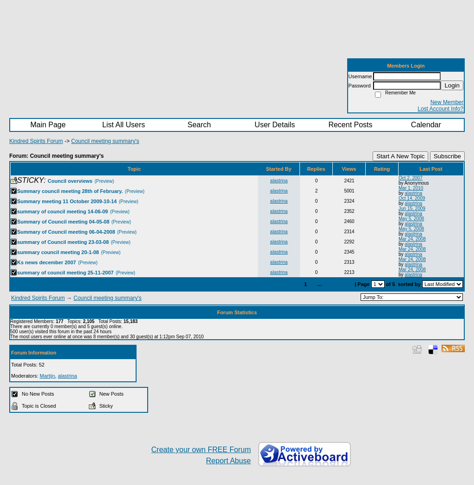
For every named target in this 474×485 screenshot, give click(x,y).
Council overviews (70, 181)
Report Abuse (228, 461)
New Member (446, 102)
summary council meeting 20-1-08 (58, 252)
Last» (344, 284)
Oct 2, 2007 (411, 177)
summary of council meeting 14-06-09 (62, 211)
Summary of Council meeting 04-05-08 (63, 221)
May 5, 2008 (411, 218)
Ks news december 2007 (46, 262)
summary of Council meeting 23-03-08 (63, 242)
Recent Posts (350, 125)
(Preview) (104, 181)
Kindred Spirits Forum (36, 141)
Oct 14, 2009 (412, 198)
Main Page (48, 125)
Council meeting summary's (105, 141)
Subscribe (447, 156)
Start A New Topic (400, 156)
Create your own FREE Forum (201, 450)
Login (452, 85)
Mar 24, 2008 (412, 239)
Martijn (47, 376)
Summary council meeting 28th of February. (70, 191)
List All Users (123, 125)
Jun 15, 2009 (412, 208)
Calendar (426, 125)
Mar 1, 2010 (411, 188)
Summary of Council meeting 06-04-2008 (66, 232)
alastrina (279, 180)
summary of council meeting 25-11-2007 (65, 272)
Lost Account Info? (440, 109)
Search (199, 125)
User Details (275, 125)
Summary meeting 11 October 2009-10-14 (67, 201)
